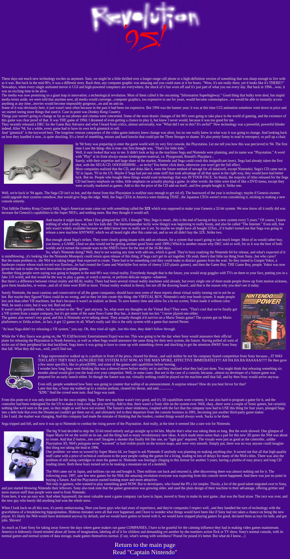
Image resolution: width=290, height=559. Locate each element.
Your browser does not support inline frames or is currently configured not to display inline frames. (145, 65)
